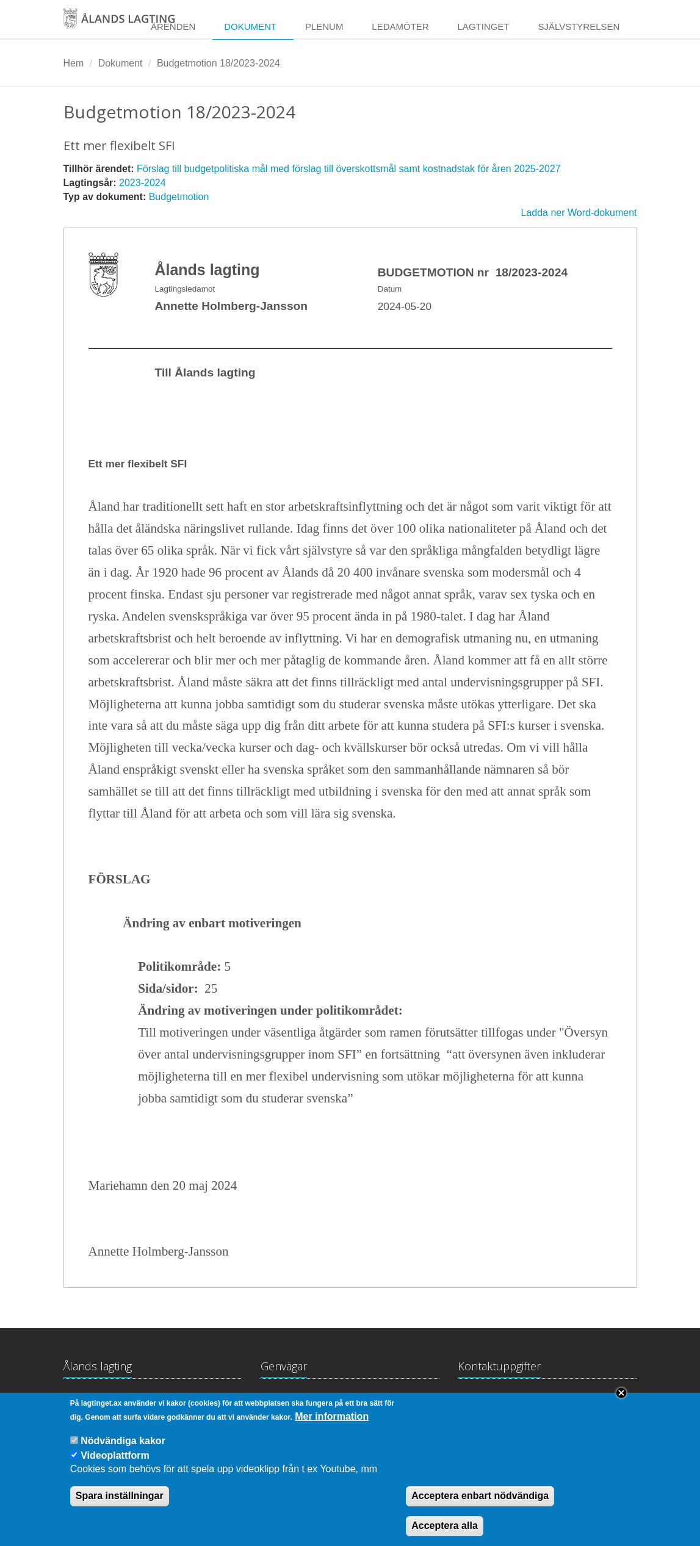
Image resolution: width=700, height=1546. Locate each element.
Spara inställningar (120, 1506)
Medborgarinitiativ (397, 1402)
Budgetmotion (179, 197)
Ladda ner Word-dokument (579, 212)
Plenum (324, 26)
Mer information (332, 1427)
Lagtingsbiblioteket (301, 1402)
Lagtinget (484, 26)
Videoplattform (115, 1466)
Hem (73, 63)
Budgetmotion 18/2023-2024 (218, 63)
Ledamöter (400, 26)
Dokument (250, 26)
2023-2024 (142, 183)
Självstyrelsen (578, 26)
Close (621, 1404)
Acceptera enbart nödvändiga (480, 1506)
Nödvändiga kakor (123, 1451)
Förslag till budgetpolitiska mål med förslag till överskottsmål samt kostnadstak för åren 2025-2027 (349, 169)
